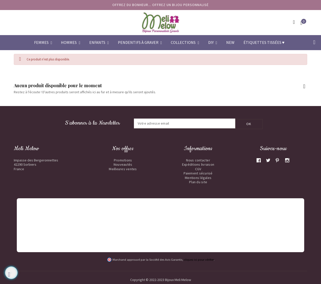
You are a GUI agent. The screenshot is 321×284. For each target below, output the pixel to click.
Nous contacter (198, 159)
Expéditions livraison (198, 164)
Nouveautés (123, 164)
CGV (198, 168)
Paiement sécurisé (198, 172)
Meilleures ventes (123, 168)
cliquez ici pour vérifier (199, 259)
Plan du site (198, 181)
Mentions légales (198, 177)
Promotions (123, 159)
